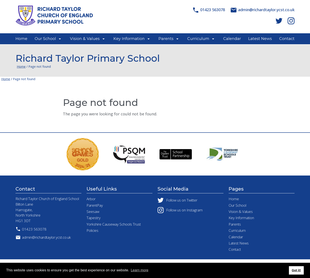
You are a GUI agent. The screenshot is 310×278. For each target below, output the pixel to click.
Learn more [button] (139, 270)
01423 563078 (31, 229)
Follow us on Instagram (180, 210)
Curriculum (198, 38)
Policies (92, 230)
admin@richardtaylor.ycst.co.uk (43, 237)
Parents (166, 38)
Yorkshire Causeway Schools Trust (114, 224)
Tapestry (94, 217)
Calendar (232, 38)
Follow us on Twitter (177, 200)
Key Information (129, 38)
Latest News (260, 38)
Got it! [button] (296, 270)
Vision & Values (85, 38)
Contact (286, 38)
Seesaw (93, 211)
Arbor (91, 198)
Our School (45, 38)
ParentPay (95, 205)
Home (21, 38)
